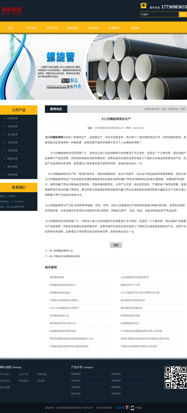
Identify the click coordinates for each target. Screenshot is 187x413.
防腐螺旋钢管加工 (130, 323)
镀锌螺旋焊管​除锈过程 (133, 300)
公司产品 (52, 27)
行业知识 (93, 27)
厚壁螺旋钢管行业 (63, 250)
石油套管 (12, 134)
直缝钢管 (12, 150)
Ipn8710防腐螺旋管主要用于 (64, 308)
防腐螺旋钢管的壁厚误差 (63, 331)
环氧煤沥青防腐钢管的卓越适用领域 (69, 346)
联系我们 (114, 27)
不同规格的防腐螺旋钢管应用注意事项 (141, 331)
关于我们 (31, 27)
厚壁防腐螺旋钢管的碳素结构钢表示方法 (71, 338)
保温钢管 (12, 126)
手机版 (138, 407)
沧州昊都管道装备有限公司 (109, 128)
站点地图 (5, 387)
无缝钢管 (12, 142)
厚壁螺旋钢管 (57, 277)
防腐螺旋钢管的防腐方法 (63, 285)
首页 (10, 27)
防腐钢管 (12, 118)
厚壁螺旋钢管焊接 (130, 315)
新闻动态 (72, 27)
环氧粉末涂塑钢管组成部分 (64, 300)
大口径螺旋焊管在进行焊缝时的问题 (140, 292)
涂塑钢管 (12, 174)
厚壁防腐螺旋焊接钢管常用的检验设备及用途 (145, 338)
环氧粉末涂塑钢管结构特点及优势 (139, 346)
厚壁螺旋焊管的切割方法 (63, 323)
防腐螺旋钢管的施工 (60, 292)
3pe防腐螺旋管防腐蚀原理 (134, 277)
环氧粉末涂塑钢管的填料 (66, 256)
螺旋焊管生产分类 (130, 285)
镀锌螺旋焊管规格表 (131, 308)
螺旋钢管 (12, 158)
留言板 (135, 27)
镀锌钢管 (12, 166)
